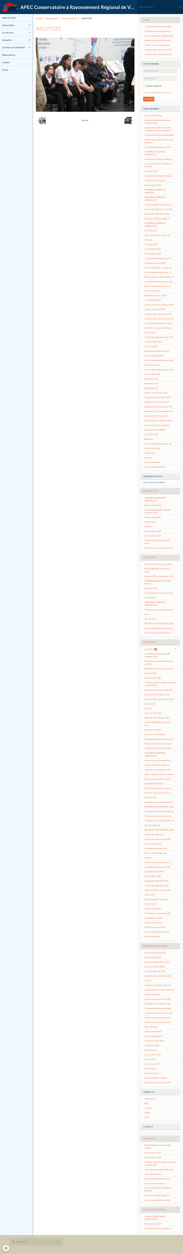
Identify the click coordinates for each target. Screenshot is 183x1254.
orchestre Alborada (153, 115)
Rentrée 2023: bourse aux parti (158, 564)
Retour (85, 120)
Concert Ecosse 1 (70, 18)
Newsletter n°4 (151, 388)
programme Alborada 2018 (156, 881)
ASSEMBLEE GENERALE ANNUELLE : (155, 191)
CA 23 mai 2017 (151, 346)
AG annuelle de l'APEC (154, 355)
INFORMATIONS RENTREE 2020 (159, 623)
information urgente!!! (154, 834)
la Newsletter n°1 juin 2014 (156, 416)
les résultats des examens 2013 (158, 420)
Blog (146, 1103)
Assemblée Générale (154, 783)
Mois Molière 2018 (153, 876)
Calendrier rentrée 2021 (155, 263)
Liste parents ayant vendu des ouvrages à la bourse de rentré (158, 129)
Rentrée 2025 (151, 588)
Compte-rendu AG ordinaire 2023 (159, 135)
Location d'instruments (155, 180)
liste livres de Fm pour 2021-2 (157, 793)
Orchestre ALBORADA (155, 734)
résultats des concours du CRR (158, 49)
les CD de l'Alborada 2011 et (157, 932)
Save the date (151, 1050)
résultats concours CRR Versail (158, 54)
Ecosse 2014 (150, 1059)
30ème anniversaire (153, 908)
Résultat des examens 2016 (157, 351)
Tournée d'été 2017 (153, 342)
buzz (146, 614)
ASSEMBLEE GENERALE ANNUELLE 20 (155, 153)
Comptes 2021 (151, 171)
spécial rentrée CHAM (154, 871)
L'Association (8, 25)
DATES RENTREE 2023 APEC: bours (158, 541)
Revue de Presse (152, 1073)
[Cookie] (6, 1248)
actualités (151, 649)
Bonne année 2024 (153, 185)
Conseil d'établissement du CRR (159, 337)
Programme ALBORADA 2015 (158, 397)
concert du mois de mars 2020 (158, 839)
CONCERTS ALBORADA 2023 (158, 748)
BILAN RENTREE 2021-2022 (157, 214)
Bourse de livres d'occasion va (158, 286)
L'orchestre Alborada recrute (157, 694)
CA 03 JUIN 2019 (152, 291)
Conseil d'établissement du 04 (158, 204)
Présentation (150, 522)
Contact (6, 62)
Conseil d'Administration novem (158, 281)
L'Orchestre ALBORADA (13, 47)
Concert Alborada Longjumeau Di (159, 36)
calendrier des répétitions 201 (158, 40)
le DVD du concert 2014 (155, 927)
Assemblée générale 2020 (156, 848)
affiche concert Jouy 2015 (156, 393)
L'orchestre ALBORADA (155, 430)
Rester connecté (152, 86)
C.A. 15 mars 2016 (152, 374)
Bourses (148, 457)
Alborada (148, 240)
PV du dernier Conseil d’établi (157, 913)
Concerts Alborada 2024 (155, 952)
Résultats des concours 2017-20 (159, 318)
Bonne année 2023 (153, 730)
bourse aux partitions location (158, 779)
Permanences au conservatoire (158, 816)
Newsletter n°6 (151, 379)
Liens (147, 1117)
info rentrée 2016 (152, 365)
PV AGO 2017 (151, 904)
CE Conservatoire (152, 462)
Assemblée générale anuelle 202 (159, 739)
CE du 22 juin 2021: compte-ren (158, 267)
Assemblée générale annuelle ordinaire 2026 (157, 121)
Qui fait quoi (150, 453)
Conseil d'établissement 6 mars (158, 323)
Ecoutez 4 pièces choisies (156, 1078)
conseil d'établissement (155, 467)
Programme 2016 (152, 1045)
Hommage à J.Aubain (154, 918)
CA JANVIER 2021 (153, 249)
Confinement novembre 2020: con (160, 820)
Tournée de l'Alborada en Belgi (158, 26)
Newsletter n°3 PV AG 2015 (157, 402)
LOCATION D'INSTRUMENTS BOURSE (158, 165)
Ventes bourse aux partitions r (158, 31)
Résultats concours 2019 (156, 295)
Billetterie (149, 439)
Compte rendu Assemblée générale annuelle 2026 (160, 683)
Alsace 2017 (150, 895)
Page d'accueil (8, 17)
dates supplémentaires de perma (159, 628)
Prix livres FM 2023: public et (157, 218)
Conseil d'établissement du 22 (158, 272)
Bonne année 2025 (153, 517)
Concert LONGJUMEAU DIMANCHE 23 (155, 1217)
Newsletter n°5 (151, 383)
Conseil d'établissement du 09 (158, 258)
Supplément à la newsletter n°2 (158, 406)
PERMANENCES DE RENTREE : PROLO (158, 582)
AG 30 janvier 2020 (153, 254)
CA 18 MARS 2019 (153, 300)
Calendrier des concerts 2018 (158, 890)
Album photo (52, 18)
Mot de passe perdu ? (164, 92)
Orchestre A (150, 704)
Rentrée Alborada (152, 825)
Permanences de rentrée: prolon (159, 593)
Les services (7, 32)
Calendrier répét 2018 (154, 1041)
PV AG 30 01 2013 (153, 448)
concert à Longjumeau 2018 (157, 885)
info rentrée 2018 (152, 936)
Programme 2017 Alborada (156, 899)
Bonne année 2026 (153, 505)
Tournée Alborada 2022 (155, 971)
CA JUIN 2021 (151, 230)
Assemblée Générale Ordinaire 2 (159, 159)
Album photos (8, 55)
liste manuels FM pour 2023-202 (159, 209)
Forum (5, 70)
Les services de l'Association (157, 425)
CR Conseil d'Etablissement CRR (159, 360)
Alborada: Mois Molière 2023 (157, 717)
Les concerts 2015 (153, 1054)
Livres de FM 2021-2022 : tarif (158, 235)
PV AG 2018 (150, 332)
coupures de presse (153, 922)
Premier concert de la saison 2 (158, 45)
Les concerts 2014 (153, 1064)
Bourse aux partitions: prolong (158, 788)
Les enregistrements (154, 1036)
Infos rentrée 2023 (153, 536)
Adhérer (148, 526)
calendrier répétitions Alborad (158, 985)
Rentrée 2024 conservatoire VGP (159, 576)
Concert (148, 708)
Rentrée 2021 (151, 619)
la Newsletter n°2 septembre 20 (159, 411)
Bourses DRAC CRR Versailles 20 (159, 277)
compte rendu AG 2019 (155, 309)
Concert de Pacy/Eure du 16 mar (159, 1013)
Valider (149, 99)
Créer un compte (149, 92)
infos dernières (151, 1027)
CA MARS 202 (151, 244)
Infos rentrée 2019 (153, 844)
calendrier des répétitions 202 (158, 769)
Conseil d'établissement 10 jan (158, 147)
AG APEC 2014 (151, 434)
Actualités (7, 40)
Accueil (39, 18)
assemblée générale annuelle (157, 867)
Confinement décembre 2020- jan (159, 811)
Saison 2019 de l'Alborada (156, 853)
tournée (148, 857)
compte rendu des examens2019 (159, 304)
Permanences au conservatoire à (159, 548)
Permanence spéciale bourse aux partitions (159, 141)
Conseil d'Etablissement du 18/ (158, 443)
